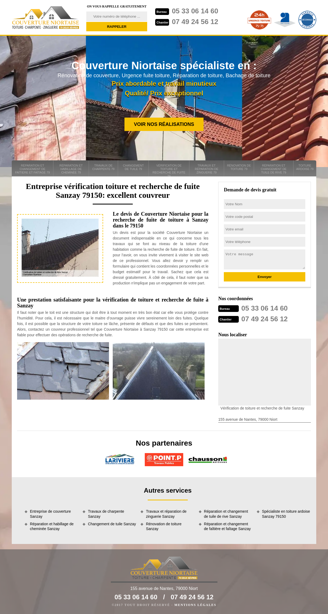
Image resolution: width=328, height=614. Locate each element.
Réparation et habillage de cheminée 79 (71, 169)
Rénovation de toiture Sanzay (163, 526)
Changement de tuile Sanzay (112, 524)
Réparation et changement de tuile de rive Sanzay (226, 513)
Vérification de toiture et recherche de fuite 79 (169, 170)
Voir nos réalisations (164, 124)
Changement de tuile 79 (133, 167)
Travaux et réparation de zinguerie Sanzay (166, 513)
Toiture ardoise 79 (305, 167)
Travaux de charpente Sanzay (106, 513)
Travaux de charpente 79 (103, 167)
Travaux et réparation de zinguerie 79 (206, 169)
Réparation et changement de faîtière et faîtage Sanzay (227, 526)
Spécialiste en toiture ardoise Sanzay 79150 (286, 513)
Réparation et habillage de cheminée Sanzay (51, 526)
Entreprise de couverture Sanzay (50, 513)
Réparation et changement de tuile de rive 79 (273, 169)
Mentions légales (195, 605)
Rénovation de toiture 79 (239, 167)
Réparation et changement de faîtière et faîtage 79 (32, 169)
